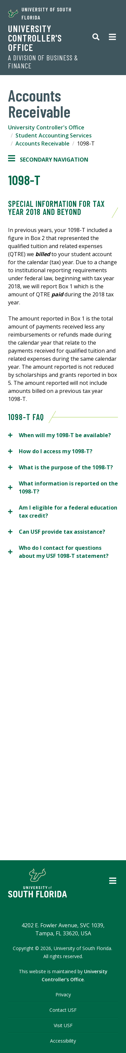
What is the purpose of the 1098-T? (62, 467)
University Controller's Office (35, 38)
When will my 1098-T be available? (60, 435)
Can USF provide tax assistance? (58, 531)
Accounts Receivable (42, 143)
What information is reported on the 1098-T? (63, 487)
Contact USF (63, 1010)
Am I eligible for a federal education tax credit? (62, 511)
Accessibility (63, 1041)
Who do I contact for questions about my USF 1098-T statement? (58, 552)
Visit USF (63, 1025)
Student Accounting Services (53, 135)
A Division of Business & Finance (43, 62)
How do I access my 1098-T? (50, 451)
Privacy (63, 994)
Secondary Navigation (48, 160)
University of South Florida (40, 13)
